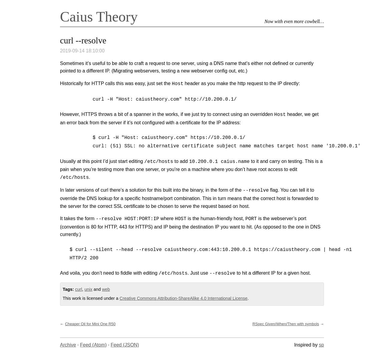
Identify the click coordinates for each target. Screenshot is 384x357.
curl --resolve (83, 40)
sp (321, 344)
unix (88, 289)
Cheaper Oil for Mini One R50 (90, 324)
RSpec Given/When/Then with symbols (285, 324)
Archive (68, 344)
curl (78, 289)
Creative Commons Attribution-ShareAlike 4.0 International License (184, 298)
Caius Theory (99, 17)
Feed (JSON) (125, 344)
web (106, 289)
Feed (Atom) (93, 344)
